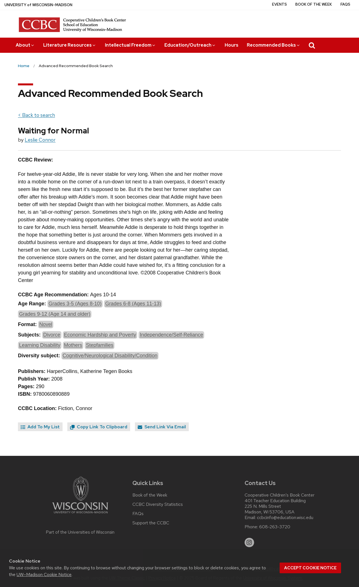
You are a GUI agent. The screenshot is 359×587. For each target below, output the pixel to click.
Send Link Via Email (162, 427)
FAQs (345, 4)
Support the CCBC (150, 523)
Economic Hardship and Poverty (100, 335)
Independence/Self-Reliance (171, 335)
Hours (231, 45)
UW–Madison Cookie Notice (44, 574)
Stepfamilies (99, 345)
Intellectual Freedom (130, 45)
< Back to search (36, 115)
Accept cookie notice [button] (310, 568)
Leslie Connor (40, 139)
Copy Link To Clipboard (98, 427)
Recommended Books (273, 45)
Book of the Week (313, 4)
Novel (45, 324)
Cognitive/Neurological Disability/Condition (110, 355)
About (25, 45)
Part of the (80, 532)
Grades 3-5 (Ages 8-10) (75, 303)
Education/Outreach (190, 45)
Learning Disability (39, 345)
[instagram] (249, 542)
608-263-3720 (274, 527)
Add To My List (40, 427)
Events (279, 4)
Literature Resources (69, 45)
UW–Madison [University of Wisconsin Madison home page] (38, 5)
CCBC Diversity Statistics (157, 504)
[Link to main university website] (80, 514)
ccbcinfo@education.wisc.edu (285, 517)
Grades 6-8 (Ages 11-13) (133, 303)
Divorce (51, 335)
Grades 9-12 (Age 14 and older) (54, 314)
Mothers (73, 345)
